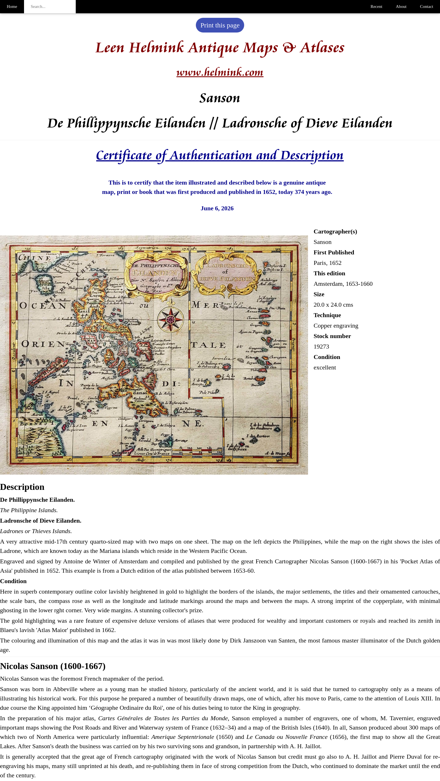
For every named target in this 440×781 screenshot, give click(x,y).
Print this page (220, 25)
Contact (426, 6)
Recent (376, 6)
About (401, 6)
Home (12, 6)
